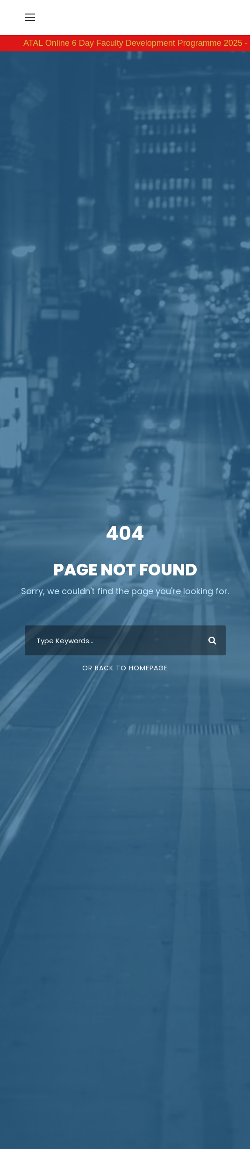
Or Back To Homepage (125, 670)
